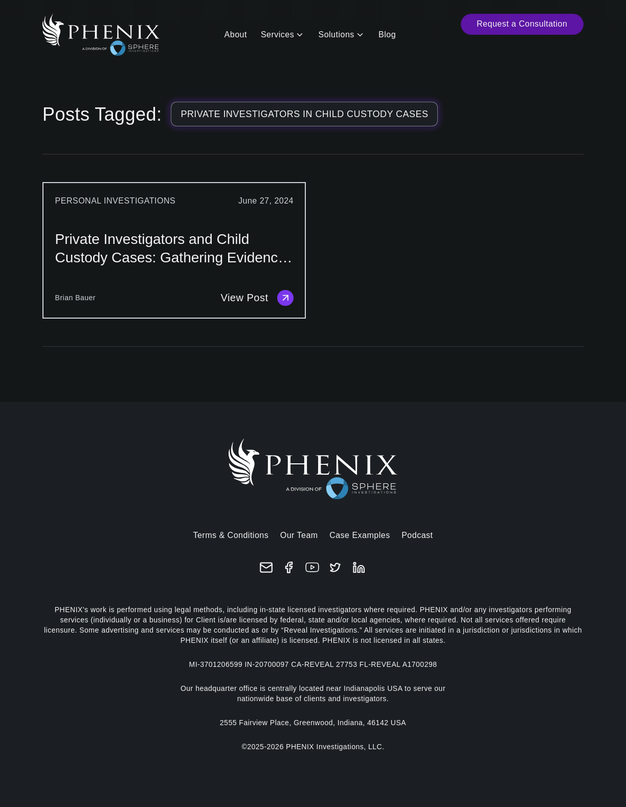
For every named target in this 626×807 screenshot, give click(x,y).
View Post (257, 298)
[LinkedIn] (359, 567)
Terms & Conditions (231, 535)
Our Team (299, 535)
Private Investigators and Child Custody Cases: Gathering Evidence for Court (170, 249)
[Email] (266, 567)
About (236, 34)
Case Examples (359, 535)
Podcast (417, 535)
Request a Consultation (522, 23)
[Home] (101, 35)
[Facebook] (289, 567)
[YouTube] (312, 567)
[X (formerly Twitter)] (335, 567)
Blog (387, 34)
